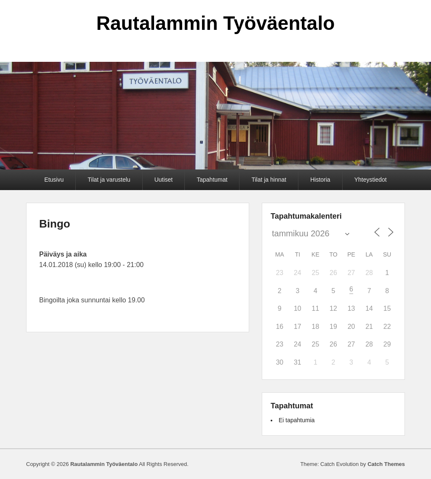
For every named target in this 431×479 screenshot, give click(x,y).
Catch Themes (386, 464)
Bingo (54, 223)
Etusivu (54, 179)
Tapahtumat (212, 179)
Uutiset (163, 179)
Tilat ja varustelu (109, 179)
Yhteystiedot (370, 179)
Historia (320, 179)
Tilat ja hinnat (268, 179)
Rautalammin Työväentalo (215, 23)
